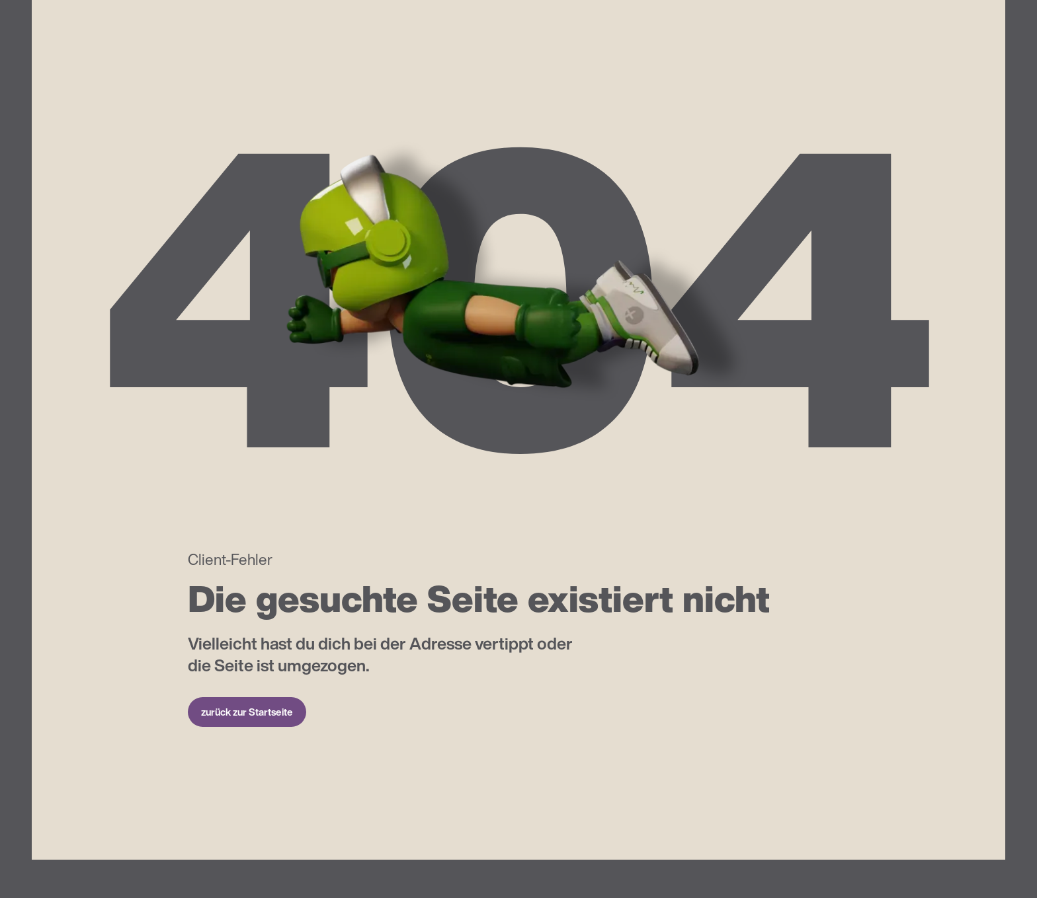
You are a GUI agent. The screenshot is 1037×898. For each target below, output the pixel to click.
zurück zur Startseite (247, 711)
